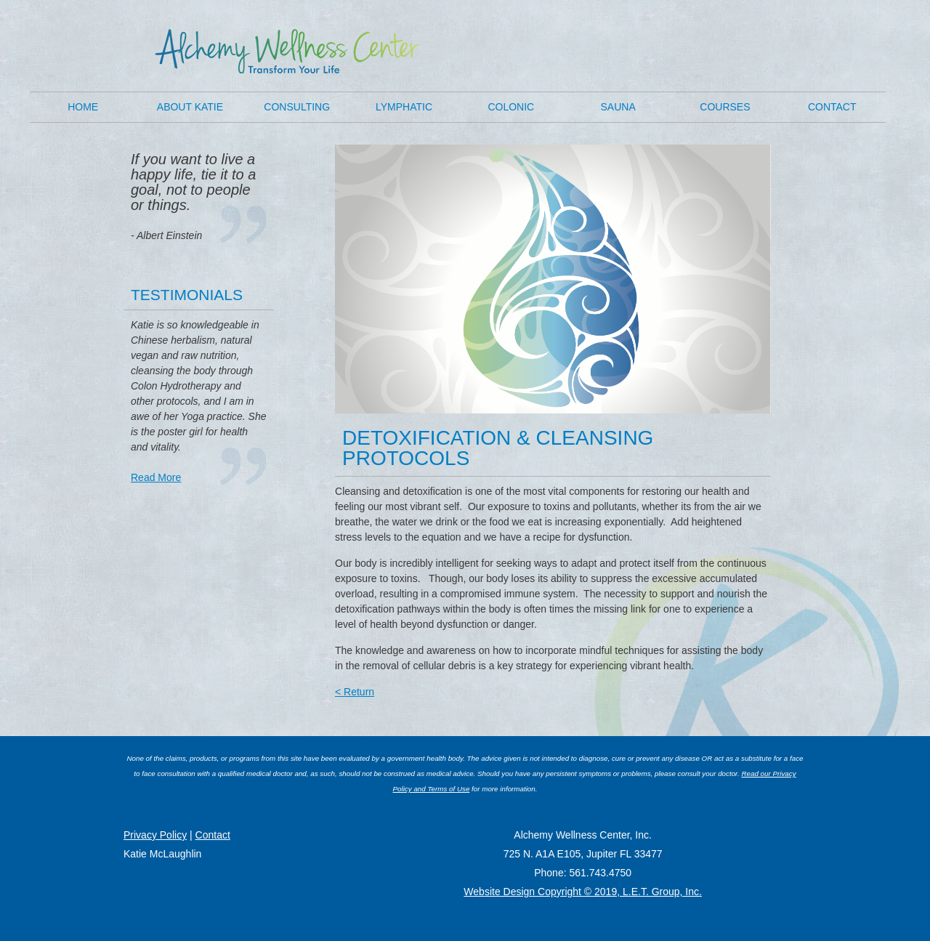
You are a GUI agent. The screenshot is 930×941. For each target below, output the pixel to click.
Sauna (618, 107)
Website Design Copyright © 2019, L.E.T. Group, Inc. (583, 891)
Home (83, 107)
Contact (832, 107)
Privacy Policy (155, 835)
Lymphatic (404, 107)
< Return (354, 692)
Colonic (511, 107)
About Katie (190, 107)
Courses (725, 107)
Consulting (297, 107)
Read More (156, 477)
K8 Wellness (287, 51)
